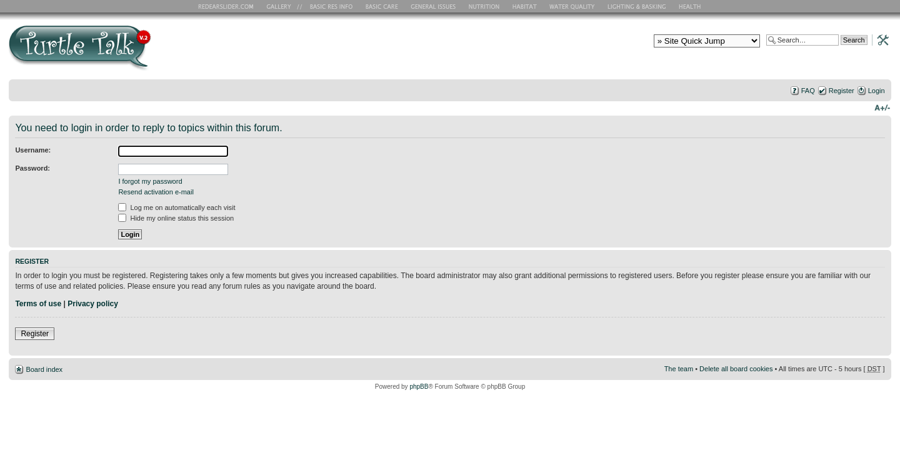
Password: (32, 168)
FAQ (808, 90)
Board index (44, 369)
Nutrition (486, 6)
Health (691, 6)
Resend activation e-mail (155, 192)
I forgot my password (150, 181)
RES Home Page (228, 6)
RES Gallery (282, 6)
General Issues (434, 6)
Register (841, 90)
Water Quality (572, 6)
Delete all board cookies (735, 368)
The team (678, 368)
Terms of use (38, 303)
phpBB (418, 386)
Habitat (525, 6)
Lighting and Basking (637, 6)
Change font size (882, 106)
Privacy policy (93, 303)
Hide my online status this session (176, 218)
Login (876, 90)
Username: (33, 150)
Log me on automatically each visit (176, 207)
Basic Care (381, 6)
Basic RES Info (328, 6)
